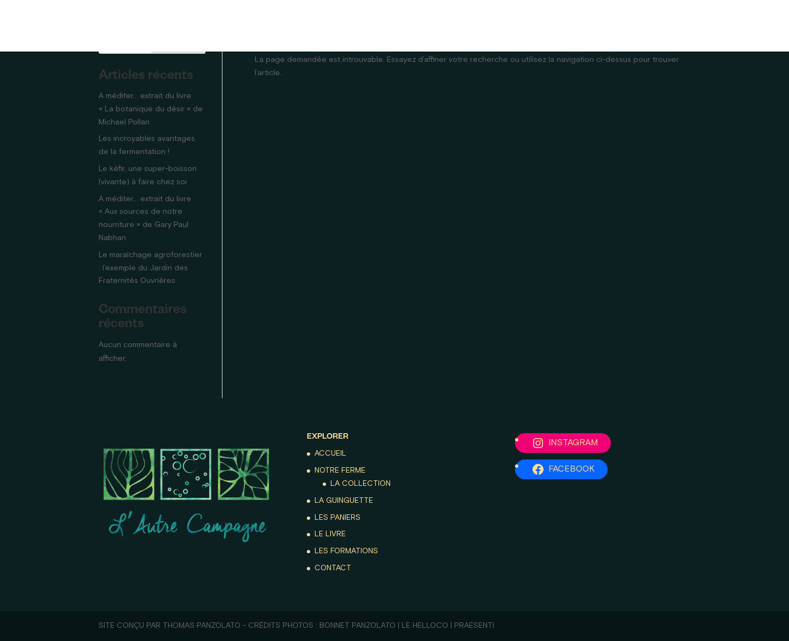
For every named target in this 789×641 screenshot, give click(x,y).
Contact (745, 26)
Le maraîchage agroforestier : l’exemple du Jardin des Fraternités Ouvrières (150, 268)
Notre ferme (108, 26)
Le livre (589, 26)
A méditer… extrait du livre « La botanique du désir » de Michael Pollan (151, 109)
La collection (360, 483)
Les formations (667, 26)
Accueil (40, 26)
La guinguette (206, 26)
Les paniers (290, 26)
